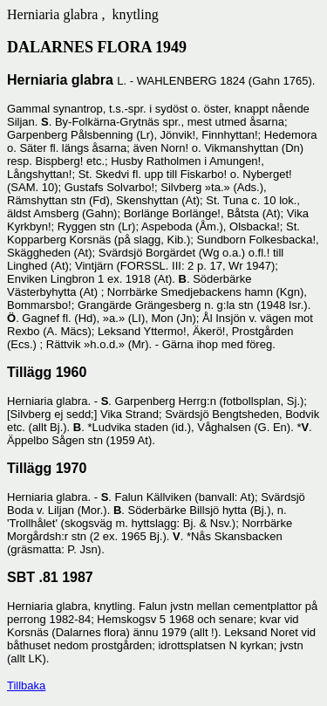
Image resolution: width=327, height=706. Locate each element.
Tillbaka (26, 685)
